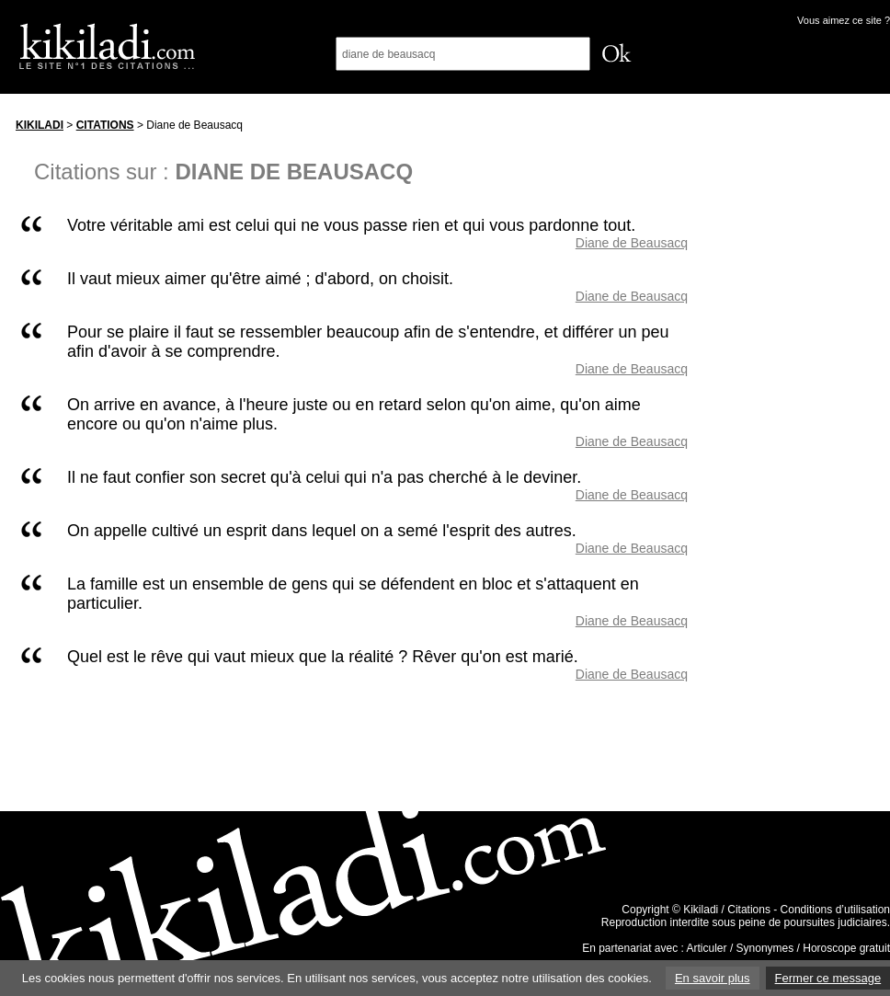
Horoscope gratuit (846, 948)
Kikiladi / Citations (726, 909)
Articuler (707, 948)
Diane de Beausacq (632, 242)
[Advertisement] (806, 385)
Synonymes (765, 948)
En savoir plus (712, 978)
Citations (105, 125)
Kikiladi (39, 125)
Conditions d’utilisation (835, 909)
